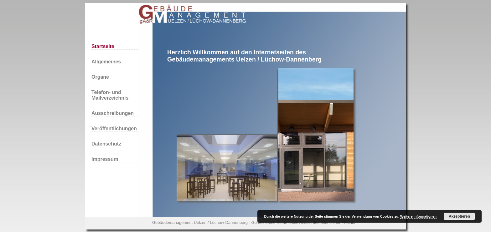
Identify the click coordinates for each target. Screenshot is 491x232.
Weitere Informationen (418, 216)
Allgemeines (106, 61)
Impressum (104, 159)
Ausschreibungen (112, 113)
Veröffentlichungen (114, 128)
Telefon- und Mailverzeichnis (109, 95)
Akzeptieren (459, 216)
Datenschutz (106, 143)
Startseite (102, 46)
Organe (100, 77)
